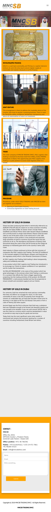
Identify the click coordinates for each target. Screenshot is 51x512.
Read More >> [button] (10, 212)
